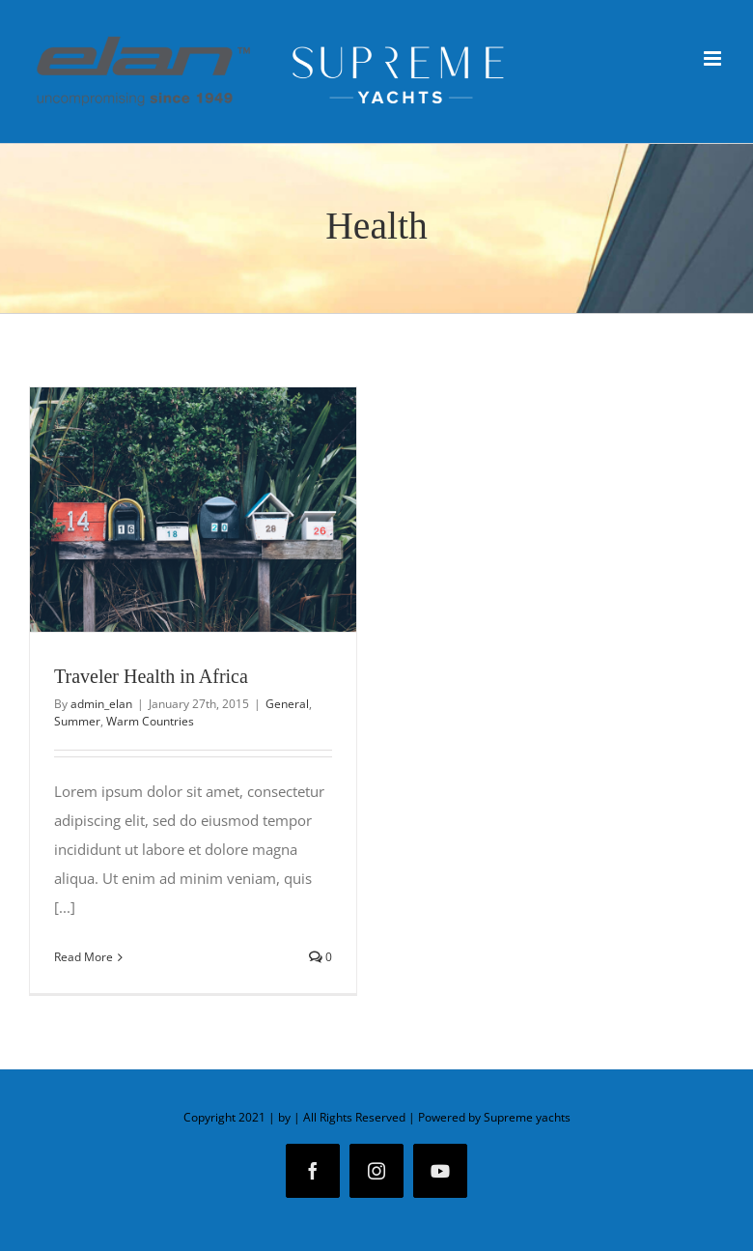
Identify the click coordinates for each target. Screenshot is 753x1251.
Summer (77, 721)
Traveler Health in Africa (151, 676)
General (287, 704)
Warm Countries (150, 721)
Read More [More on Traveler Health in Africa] (83, 957)
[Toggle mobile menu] (714, 58)
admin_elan (101, 704)
